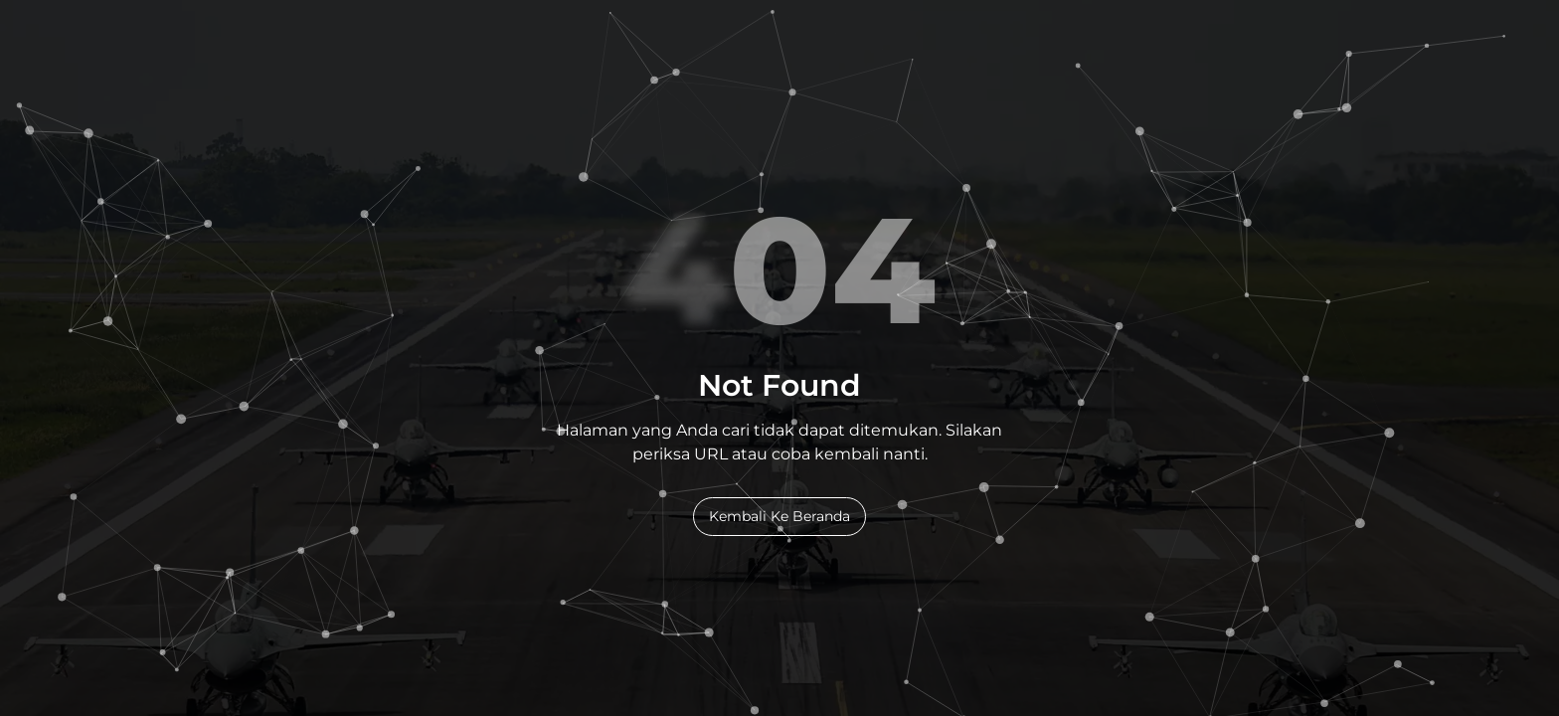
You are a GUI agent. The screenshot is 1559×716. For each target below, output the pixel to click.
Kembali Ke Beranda (779, 516)
